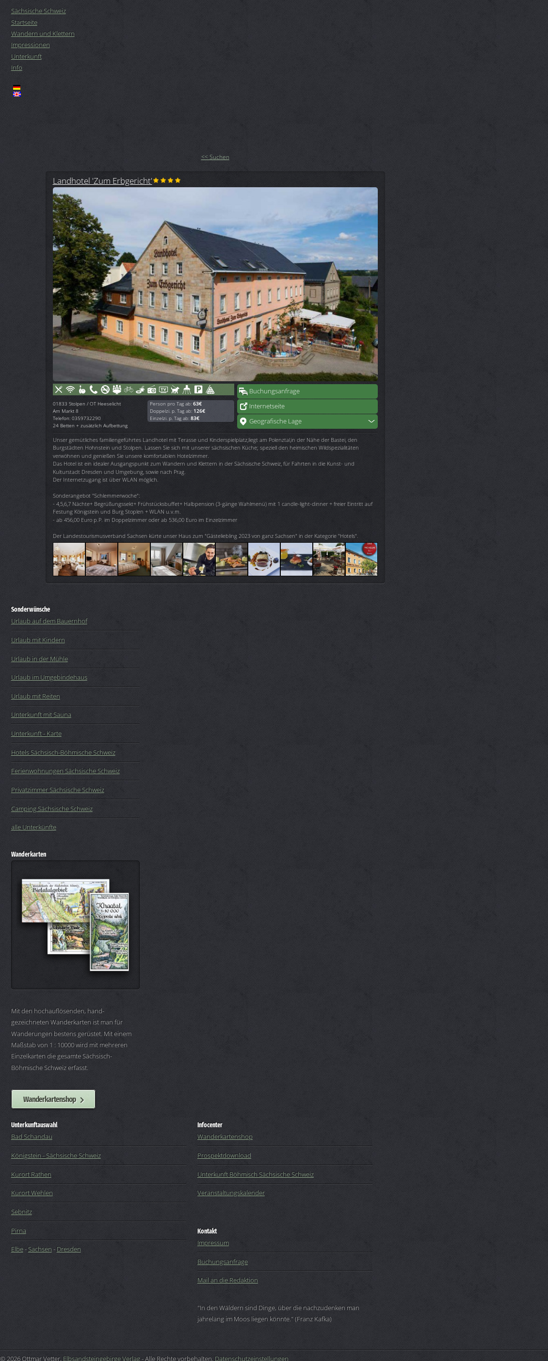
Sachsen (40, 1249)
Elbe (17, 1249)
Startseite (24, 22)
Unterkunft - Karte (36, 733)
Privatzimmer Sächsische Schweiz (57, 789)
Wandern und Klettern (43, 33)
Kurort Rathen (31, 1174)
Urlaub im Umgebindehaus (49, 677)
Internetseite (267, 406)
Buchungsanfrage (274, 391)
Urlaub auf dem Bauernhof (49, 620)
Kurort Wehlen (32, 1192)
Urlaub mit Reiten (35, 696)
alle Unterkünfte (33, 827)
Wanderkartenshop (49, 1099)
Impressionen (30, 44)
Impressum (213, 1242)
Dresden (69, 1249)
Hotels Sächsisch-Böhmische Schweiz (63, 752)
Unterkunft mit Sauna (41, 714)
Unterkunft (26, 56)
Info (16, 67)
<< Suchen (215, 157)
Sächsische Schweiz (38, 10)
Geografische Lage (275, 421)
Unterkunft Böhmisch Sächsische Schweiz (255, 1174)
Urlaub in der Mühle (39, 658)
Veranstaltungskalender (231, 1192)
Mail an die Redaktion (227, 1280)
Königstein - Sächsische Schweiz (56, 1155)
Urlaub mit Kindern (38, 639)
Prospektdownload (224, 1155)
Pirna (18, 1230)
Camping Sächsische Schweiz (52, 808)
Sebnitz (21, 1211)
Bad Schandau (31, 1136)
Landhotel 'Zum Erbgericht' (102, 180)
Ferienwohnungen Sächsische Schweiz (65, 770)
